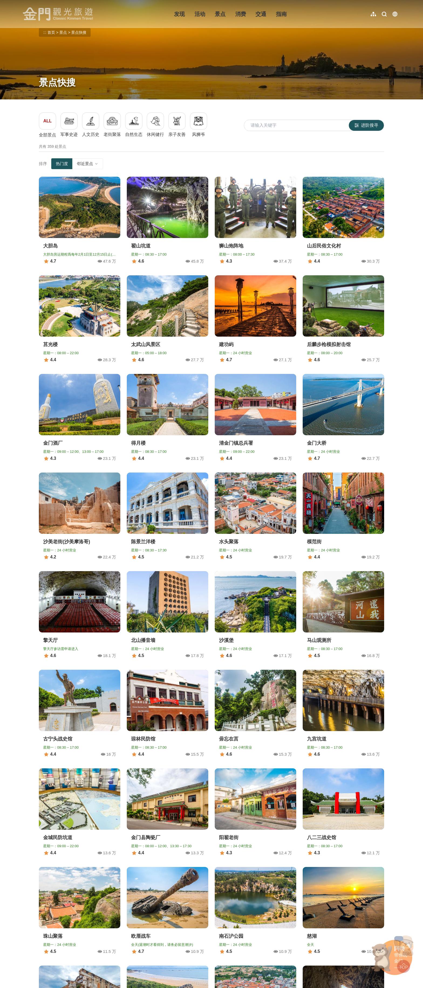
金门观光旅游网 (58, 14)
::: (24, 3)
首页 (51, 32)
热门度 (62, 163)
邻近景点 (87, 163)
